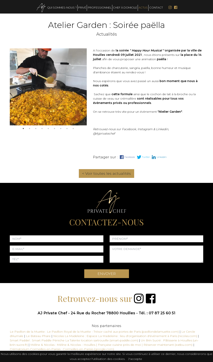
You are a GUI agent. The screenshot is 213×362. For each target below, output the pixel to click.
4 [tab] (42, 128)
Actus (143, 7)
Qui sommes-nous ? (62, 7)
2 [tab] (29, 128)
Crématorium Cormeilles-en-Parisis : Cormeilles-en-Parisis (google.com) (62, 349)
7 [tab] (61, 128)
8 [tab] (67, 128)
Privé (82, 7)
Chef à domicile (125, 7)
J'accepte (135, 359)
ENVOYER (107, 273)
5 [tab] (48, 128)
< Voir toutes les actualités (106, 173)
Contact (156, 7)
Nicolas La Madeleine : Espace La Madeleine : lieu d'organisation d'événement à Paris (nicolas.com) (125, 336)
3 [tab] (36, 128)
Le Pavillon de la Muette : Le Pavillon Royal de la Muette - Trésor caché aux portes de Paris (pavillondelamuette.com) (94, 331)
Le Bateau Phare (38, 336)
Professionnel (99, 7)
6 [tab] (54, 128)
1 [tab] (23, 128)
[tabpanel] (48, 86)
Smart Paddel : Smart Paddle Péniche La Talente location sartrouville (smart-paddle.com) (74, 340)
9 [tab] (73, 128)
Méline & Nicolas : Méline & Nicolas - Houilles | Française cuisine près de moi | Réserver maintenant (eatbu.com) (111, 345)
